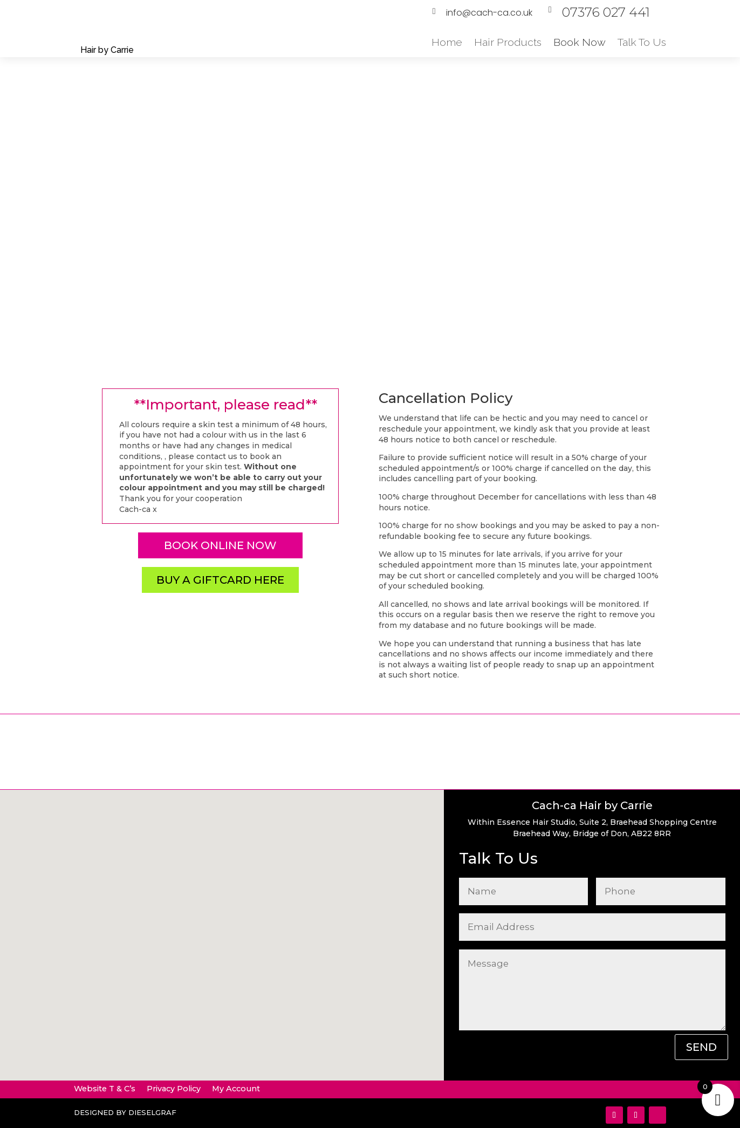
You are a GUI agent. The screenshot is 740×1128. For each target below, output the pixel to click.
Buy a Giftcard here (220, 579)
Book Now (579, 42)
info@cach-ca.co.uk (489, 12)
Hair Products (508, 42)
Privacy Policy (174, 1088)
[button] (249, 892)
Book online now (220, 545)
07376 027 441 (606, 12)
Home (446, 42)
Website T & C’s (104, 1088)
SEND (701, 1047)
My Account (236, 1088)
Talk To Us (642, 42)
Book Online (574, 189)
